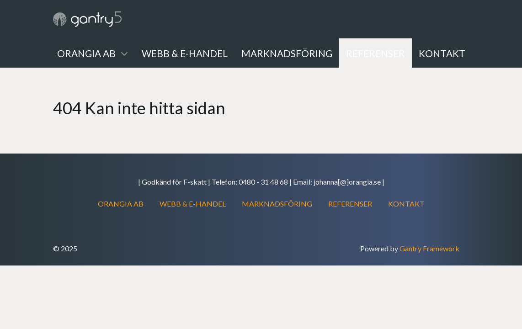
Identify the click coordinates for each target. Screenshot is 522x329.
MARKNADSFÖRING (277, 203)
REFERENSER (350, 203)
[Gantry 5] (87, 19)
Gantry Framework (429, 248)
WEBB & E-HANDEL (193, 203)
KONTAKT (406, 203)
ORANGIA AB (121, 203)
